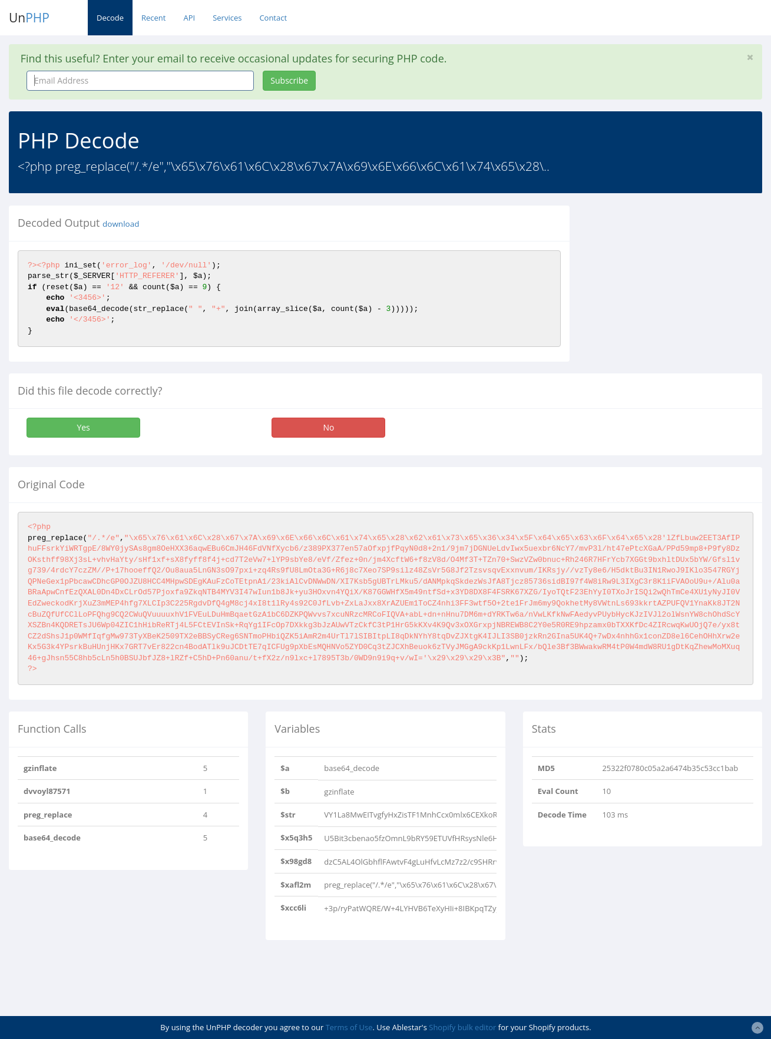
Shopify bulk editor (462, 1027)
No (328, 427)
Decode (110, 17)
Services (227, 17)
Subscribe (289, 80)
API (189, 17)
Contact (273, 17)
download (120, 224)
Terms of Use (349, 1027)
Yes (83, 427)
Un (29, 17)
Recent (153, 17)
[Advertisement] (679, 279)
